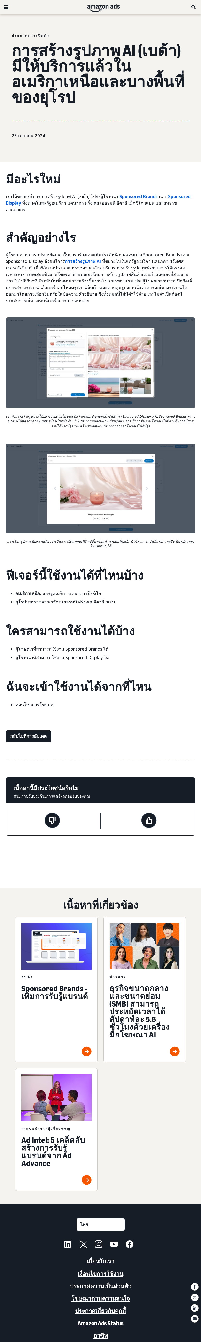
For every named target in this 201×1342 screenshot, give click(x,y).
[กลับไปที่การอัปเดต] (28, 736)
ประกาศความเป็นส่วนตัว (100, 1286)
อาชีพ (100, 1335)
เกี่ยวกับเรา (100, 1261)
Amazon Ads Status (100, 1323)
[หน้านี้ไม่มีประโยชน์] (52, 821)
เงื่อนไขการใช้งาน (100, 1273)
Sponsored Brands (138, 196)
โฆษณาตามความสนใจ (100, 1298)
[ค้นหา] (193, 7)
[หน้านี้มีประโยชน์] (149, 821)
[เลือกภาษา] (101, 1224)
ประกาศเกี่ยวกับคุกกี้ (100, 1310)
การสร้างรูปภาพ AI (83, 261)
